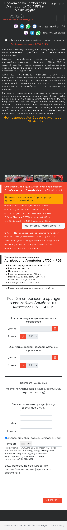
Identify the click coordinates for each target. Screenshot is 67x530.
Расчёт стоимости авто (42, 225)
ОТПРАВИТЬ (52, 500)
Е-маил (11, 431)
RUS (54, 4)
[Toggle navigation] (60, 18)
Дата (12, 328)
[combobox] (26, 443)
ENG (61, 4)
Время (12, 336)
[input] (36, 329)
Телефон (10, 443)
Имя (13, 423)
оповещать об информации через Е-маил (33, 438)
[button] (64, 149)
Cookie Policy (57, 526)
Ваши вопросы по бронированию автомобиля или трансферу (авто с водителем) (28, 469)
